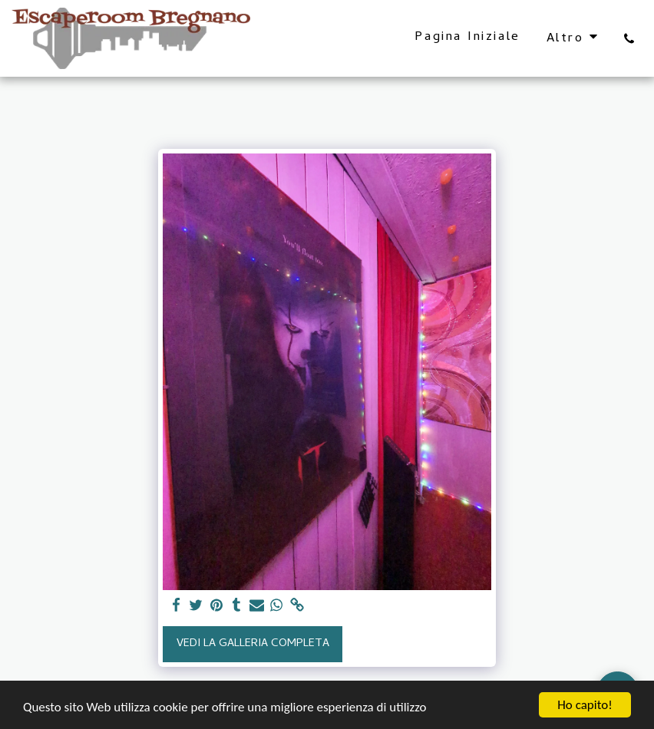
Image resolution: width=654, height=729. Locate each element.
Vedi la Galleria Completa (253, 644)
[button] (629, 38)
